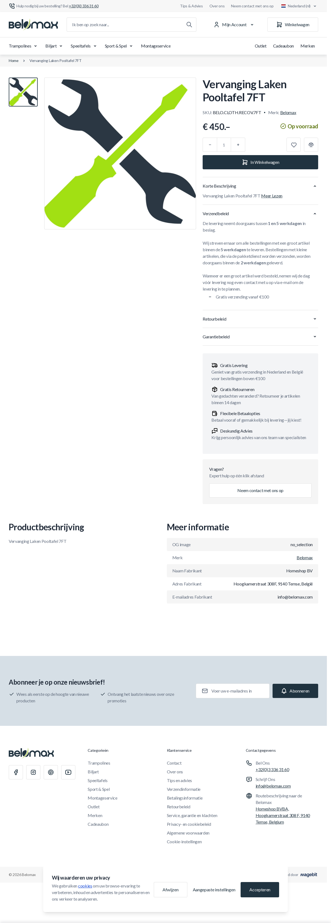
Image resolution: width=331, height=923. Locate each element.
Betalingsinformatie (185, 797)
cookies (85, 885)
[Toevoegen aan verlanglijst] (293, 145)
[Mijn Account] (234, 24)
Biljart (54, 46)
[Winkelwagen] (292, 24)
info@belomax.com (273, 785)
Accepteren (259, 889)
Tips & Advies (191, 6)
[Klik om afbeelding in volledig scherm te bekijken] (120, 153)
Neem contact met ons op (252, 6)
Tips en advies (179, 780)
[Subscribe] (295, 691)
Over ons (217, 6)
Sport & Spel (119, 46)
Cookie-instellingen (184, 841)
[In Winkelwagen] (260, 162)
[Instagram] (33, 772)
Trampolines (24, 46)
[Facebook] (16, 772)
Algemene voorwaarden (188, 832)
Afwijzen (170, 889)
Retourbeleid (178, 806)
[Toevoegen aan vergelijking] (311, 145)
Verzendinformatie (184, 789)
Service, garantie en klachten (192, 815)
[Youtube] (68, 772)
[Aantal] (224, 145)
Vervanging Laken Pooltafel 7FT (55, 60)
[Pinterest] (51, 772)
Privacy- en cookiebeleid (189, 824)
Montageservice (156, 45)
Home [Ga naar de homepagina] (14, 60)
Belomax (288, 112)
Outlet (261, 45)
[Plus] (238, 145)
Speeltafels (84, 46)
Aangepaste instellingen (214, 889)
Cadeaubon (283, 45)
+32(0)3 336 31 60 (272, 769)
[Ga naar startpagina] (33, 25)
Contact (174, 762)
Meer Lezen (271, 195)
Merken (307, 45)
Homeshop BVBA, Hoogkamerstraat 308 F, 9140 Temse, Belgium (283, 815)
